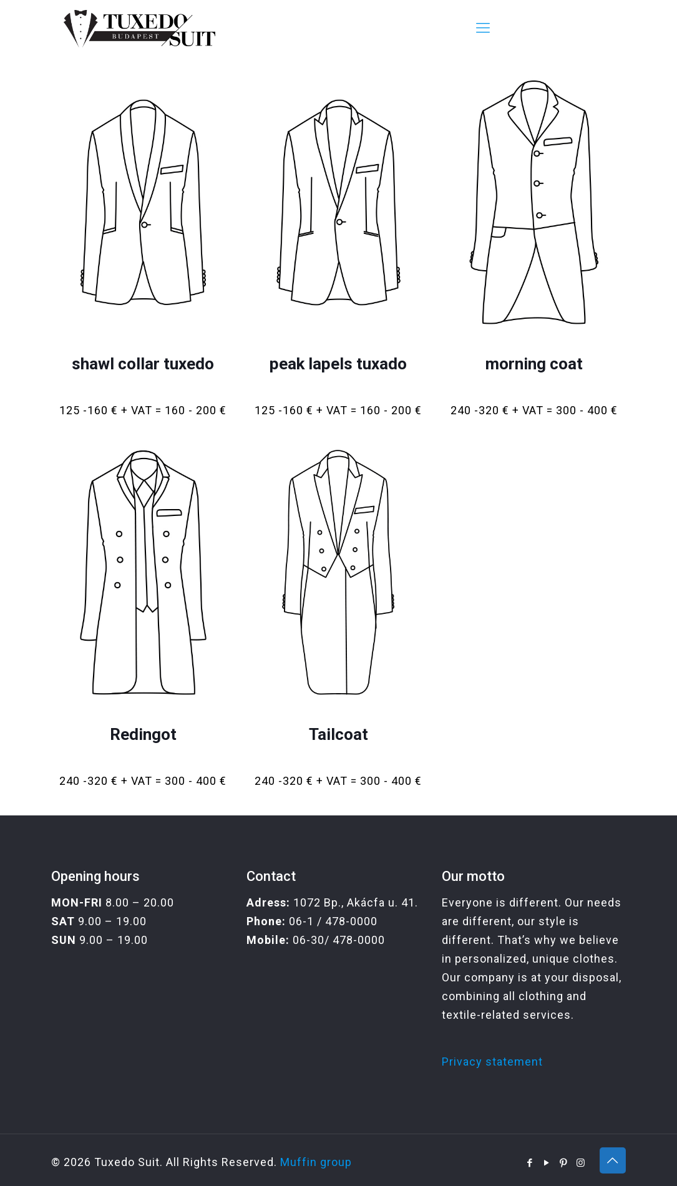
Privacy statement (492, 1061)
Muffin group (316, 1162)
